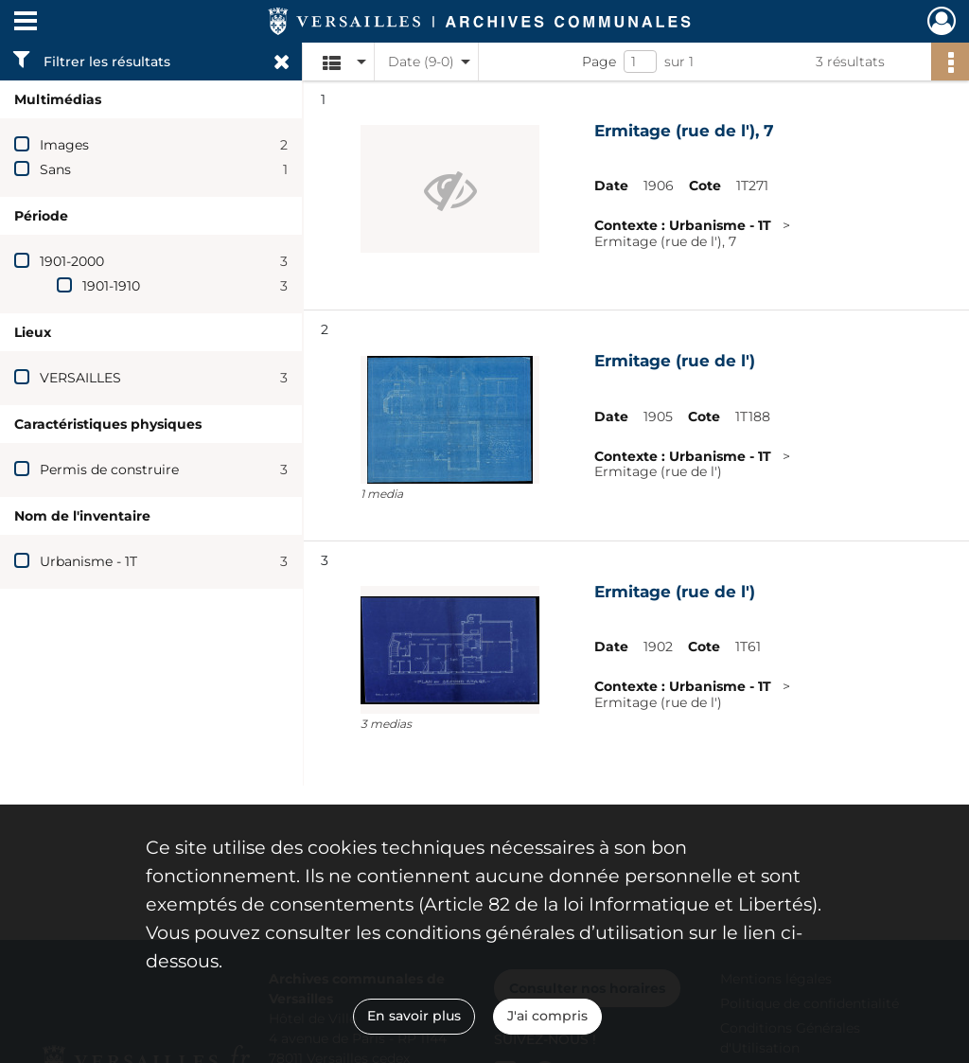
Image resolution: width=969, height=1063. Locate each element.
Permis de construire (109, 469)
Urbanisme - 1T (88, 561)
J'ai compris (547, 1015)
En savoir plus (414, 1015)
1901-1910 (111, 285)
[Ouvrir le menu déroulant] (25, 22)
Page (599, 61)
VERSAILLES (80, 377)
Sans (55, 169)
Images (64, 144)
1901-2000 (72, 261)
